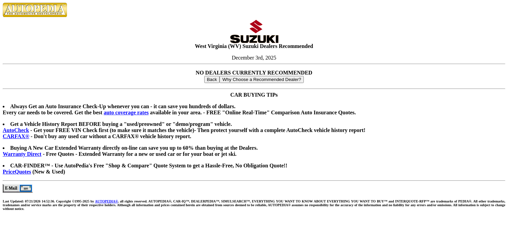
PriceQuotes (17, 172)
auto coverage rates (126, 112)
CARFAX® (16, 136)
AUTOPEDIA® (106, 201)
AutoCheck (16, 130)
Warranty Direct (22, 154)
